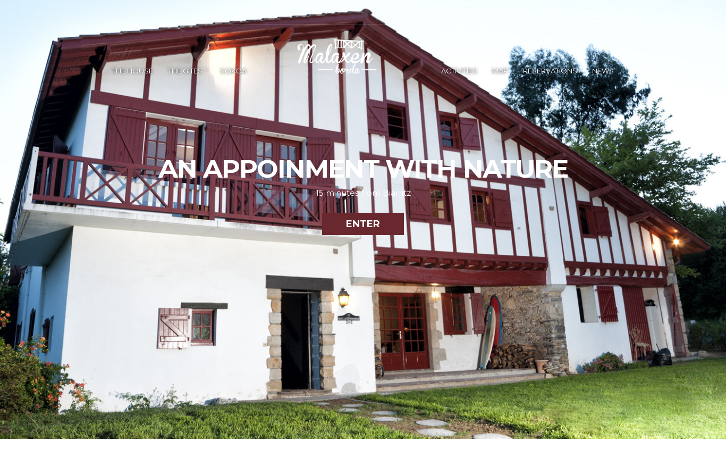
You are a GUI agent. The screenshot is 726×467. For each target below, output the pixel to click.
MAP (500, 70)
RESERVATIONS (550, 70)
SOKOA (233, 70)
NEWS (603, 70)
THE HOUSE (132, 70)
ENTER (363, 224)
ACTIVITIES (459, 70)
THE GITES (185, 70)
